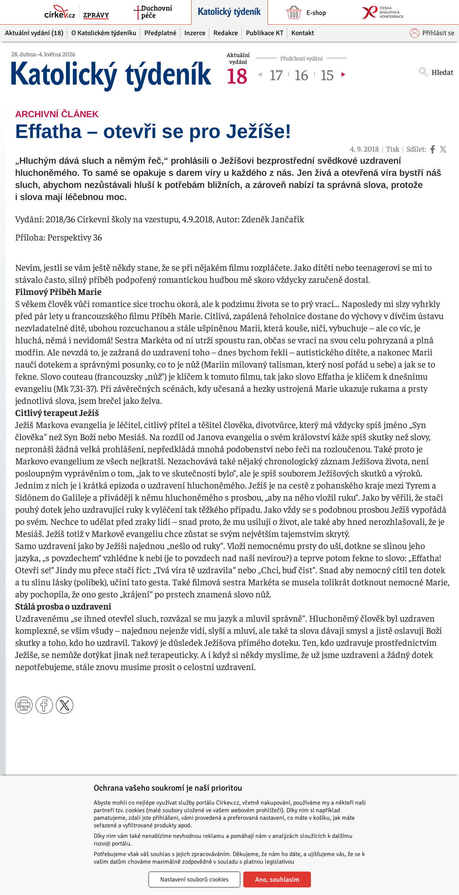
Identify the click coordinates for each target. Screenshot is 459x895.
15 (327, 74)
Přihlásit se (432, 33)
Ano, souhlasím (277, 879)
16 (301, 74)
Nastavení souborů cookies (194, 879)
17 (276, 74)
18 (237, 74)
